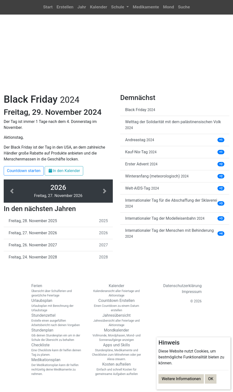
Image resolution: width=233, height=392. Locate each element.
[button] (120, 7)
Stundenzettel (57, 320)
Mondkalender (116, 335)
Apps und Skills (116, 352)
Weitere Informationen (181, 378)
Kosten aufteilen (116, 369)
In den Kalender (64, 170)
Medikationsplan (57, 366)
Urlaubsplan (57, 305)
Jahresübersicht (116, 320)
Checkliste (57, 350)
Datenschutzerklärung (182, 285)
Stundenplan (57, 335)
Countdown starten (23, 170)
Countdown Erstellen (116, 305)
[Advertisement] (116, 57)
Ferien (57, 290)
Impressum (192, 291)
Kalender (116, 290)
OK (210, 378)
